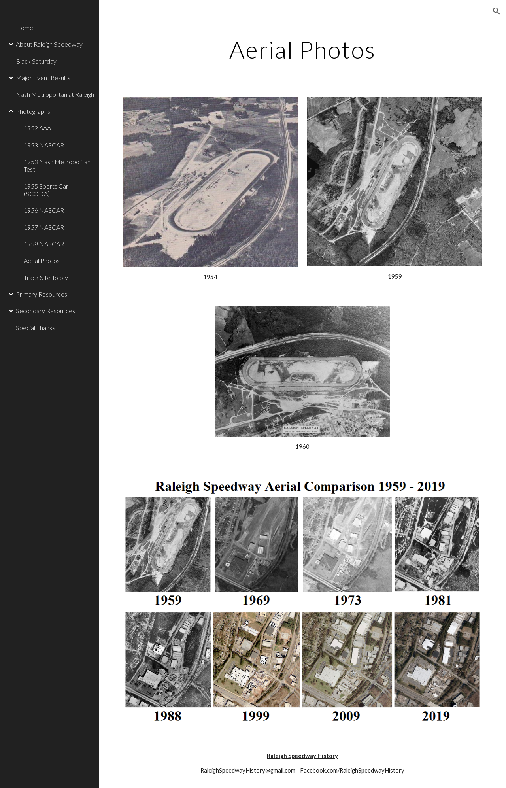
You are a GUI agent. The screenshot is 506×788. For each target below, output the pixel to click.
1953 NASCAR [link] (44, 145)
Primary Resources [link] (41, 294)
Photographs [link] (33, 111)
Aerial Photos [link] (42, 260)
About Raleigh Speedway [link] (49, 44)
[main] (303, 49)
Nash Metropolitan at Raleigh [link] (55, 94)
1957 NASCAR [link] (44, 227)
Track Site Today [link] (46, 277)
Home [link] (24, 27)
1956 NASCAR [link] (44, 210)
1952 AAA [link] (37, 128)
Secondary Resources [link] (45, 310)
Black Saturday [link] (36, 61)
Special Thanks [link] (35, 327)
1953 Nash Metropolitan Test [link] (57, 165)
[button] (496, 11)
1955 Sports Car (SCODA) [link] (46, 189)
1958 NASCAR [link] (44, 244)
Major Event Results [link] (43, 77)
